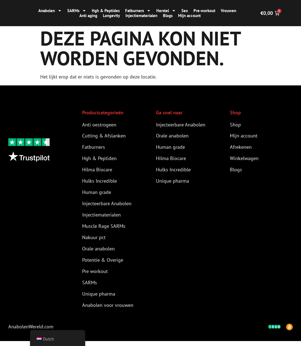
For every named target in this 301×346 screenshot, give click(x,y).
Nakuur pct (94, 240)
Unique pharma (98, 298)
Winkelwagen (244, 159)
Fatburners (138, 10)
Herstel (166, 10)
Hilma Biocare (97, 171)
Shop (235, 124)
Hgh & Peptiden (99, 159)
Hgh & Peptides (106, 10)
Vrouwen (228, 10)
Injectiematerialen (141, 15)
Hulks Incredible (99, 182)
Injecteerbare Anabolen (106, 205)
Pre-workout (204, 10)
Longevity (111, 15)
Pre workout (95, 275)
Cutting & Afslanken (104, 136)
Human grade (96, 194)
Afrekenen (241, 148)
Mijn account (189, 15)
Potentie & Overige (102, 263)
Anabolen (50, 10)
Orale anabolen (98, 252)
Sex (184, 10)
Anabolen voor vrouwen (107, 310)
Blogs (168, 15)
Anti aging (88, 15)
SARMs (76, 10)
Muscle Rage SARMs (103, 229)
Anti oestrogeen (99, 124)
